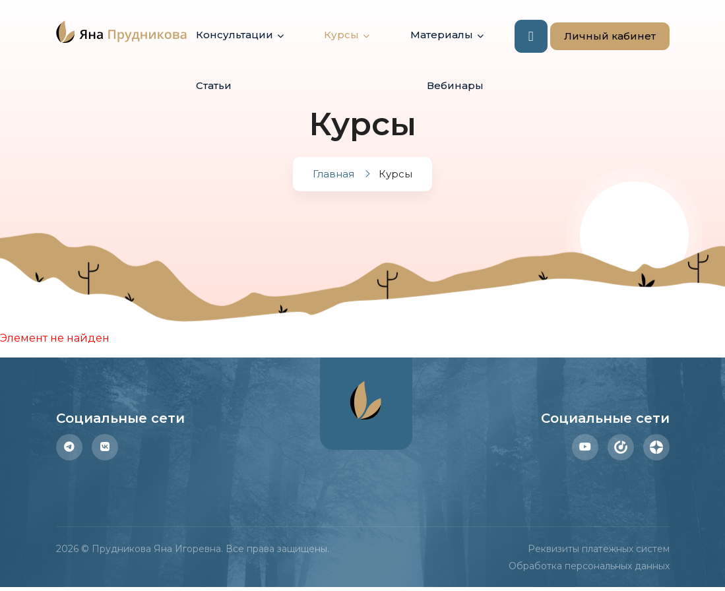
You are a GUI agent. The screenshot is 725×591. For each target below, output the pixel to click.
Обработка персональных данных (589, 566)
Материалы (441, 34)
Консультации (234, 34)
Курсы (341, 34)
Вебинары (455, 85)
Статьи (214, 85)
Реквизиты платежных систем (599, 549)
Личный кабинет (603, 36)
